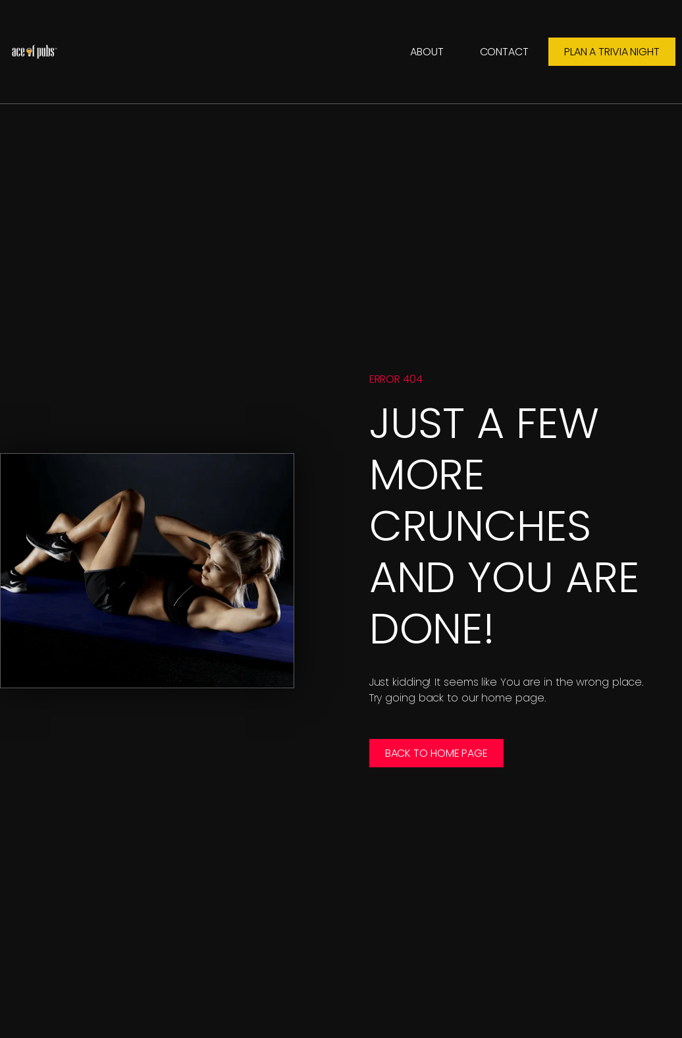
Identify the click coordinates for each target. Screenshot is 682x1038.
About (427, 51)
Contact (504, 51)
